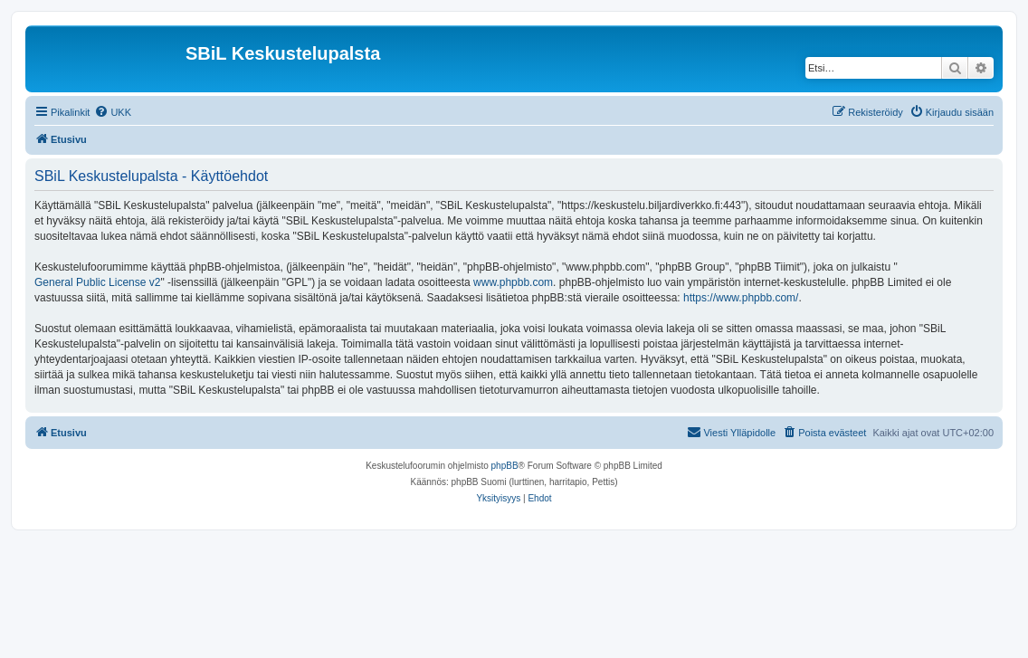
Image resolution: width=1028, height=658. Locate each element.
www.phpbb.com (513, 282)
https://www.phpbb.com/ (740, 297)
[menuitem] (112, 112)
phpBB (505, 466)
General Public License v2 (97, 282)
